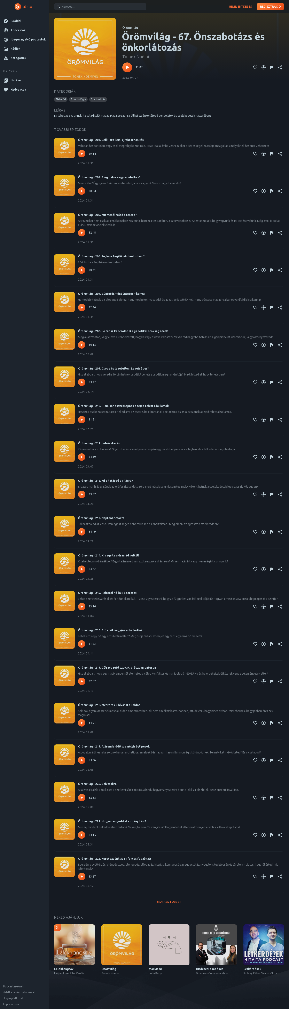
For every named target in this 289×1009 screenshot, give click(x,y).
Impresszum (11, 1004)
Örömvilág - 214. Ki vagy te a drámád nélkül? (108, 555)
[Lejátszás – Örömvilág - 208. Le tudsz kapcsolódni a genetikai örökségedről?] (81, 345)
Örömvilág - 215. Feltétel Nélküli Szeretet (107, 592)
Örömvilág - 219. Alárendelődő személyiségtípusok (114, 746)
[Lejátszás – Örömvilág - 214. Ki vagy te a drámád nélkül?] (81, 569)
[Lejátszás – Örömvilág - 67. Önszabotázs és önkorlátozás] (127, 67)
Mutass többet (169, 902)
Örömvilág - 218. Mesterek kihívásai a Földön (109, 705)
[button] (24, 21)
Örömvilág (130, 27)
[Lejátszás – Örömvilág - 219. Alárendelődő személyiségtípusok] (81, 760)
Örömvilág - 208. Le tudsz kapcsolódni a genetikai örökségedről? (123, 331)
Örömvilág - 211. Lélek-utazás (99, 443)
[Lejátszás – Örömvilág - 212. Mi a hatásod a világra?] (81, 494)
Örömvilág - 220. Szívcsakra (97, 784)
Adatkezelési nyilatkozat (19, 992)
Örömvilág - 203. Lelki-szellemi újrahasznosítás (111, 140)
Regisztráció (270, 6)
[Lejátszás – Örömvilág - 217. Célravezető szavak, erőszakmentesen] (81, 681)
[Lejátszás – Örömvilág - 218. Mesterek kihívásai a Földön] (81, 723)
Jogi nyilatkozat (13, 998)
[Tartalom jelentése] (272, 67)
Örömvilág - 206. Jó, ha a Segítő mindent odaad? (111, 256)
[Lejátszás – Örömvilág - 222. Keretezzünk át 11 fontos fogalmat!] (81, 876)
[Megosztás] (280, 67)
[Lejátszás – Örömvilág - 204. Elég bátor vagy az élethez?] (81, 191)
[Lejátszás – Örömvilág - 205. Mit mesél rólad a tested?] (81, 232)
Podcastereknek (13, 986)
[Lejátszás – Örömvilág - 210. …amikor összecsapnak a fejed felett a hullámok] (81, 419)
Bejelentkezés (240, 6)
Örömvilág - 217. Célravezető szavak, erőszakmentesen (117, 667)
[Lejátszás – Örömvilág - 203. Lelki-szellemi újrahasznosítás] (81, 153)
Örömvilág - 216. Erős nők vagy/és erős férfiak (110, 630)
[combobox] (99, 6)
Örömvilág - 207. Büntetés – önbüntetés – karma (111, 293)
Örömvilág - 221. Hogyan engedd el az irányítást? (112, 821)
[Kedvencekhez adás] (255, 67)
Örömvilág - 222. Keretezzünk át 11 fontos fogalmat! (114, 858)
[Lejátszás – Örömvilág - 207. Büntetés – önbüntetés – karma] (81, 307)
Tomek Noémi (135, 56)
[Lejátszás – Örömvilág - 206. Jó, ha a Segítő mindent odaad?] (81, 270)
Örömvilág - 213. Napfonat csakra (101, 518)
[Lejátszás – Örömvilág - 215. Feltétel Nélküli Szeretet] (81, 606)
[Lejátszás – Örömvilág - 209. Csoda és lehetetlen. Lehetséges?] (81, 382)
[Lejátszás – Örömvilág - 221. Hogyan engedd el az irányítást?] (81, 835)
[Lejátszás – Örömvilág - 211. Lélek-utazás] (81, 457)
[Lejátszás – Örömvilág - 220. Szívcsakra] (81, 797)
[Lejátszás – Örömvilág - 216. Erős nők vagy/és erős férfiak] (81, 644)
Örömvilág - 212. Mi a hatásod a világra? (105, 480)
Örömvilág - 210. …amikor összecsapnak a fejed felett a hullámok (123, 406)
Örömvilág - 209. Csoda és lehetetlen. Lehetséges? (113, 368)
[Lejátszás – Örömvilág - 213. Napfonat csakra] (81, 532)
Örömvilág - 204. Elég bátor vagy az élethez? (109, 177)
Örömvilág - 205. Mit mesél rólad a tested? (107, 215)
